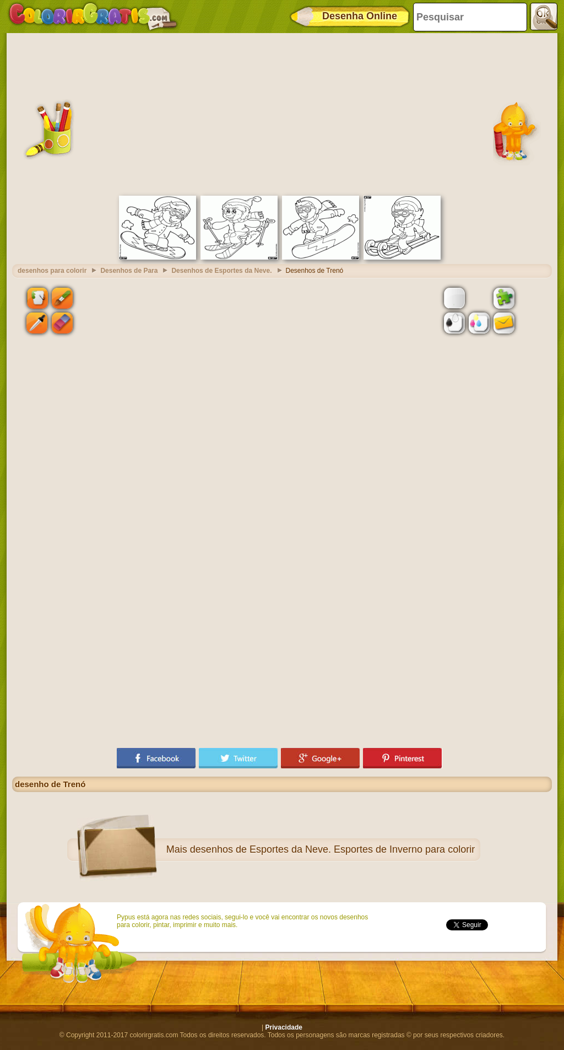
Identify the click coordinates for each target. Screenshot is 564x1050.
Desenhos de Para (129, 270)
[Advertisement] (282, 113)
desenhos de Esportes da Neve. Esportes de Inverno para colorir (332, 849)
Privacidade (283, 1027)
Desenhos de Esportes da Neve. (221, 270)
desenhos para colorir (52, 270)
